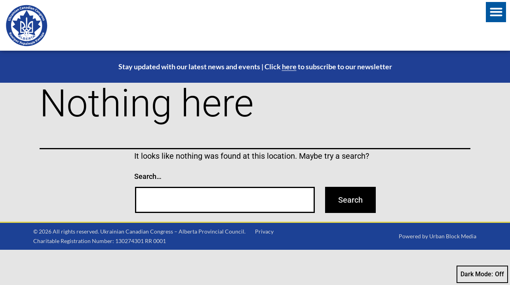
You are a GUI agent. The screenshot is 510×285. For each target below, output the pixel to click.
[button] (496, 12)
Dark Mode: (482, 274)
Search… (148, 176)
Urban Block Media (452, 236)
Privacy (264, 231)
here (289, 66)
